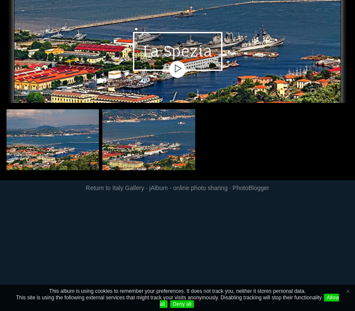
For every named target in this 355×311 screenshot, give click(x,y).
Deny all (182, 304)
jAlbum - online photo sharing (188, 187)
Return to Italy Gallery (115, 187)
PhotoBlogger (251, 187)
